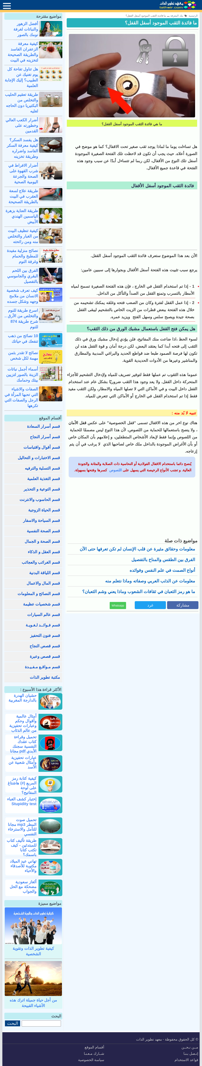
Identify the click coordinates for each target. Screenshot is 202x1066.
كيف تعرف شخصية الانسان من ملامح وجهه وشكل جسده (22, 296)
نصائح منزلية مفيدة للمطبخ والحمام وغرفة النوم (22, 256)
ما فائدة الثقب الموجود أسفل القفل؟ (161, 22)
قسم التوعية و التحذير (42, 489)
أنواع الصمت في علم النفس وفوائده (162, 570)
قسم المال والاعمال (43, 583)
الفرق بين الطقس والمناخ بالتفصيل (163, 559)
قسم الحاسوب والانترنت (40, 499)
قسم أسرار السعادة (43, 426)
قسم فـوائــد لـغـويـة (43, 625)
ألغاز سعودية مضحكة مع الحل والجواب (23, 887)
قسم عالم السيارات (43, 614)
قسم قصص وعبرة (45, 656)
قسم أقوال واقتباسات (41, 447)
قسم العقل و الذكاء (44, 552)
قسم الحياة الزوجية (44, 510)
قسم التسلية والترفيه (42, 468)
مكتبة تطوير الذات (45, 677)
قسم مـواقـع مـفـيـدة (42, 667)
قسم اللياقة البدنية (44, 573)
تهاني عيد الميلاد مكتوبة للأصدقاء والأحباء (23, 866)
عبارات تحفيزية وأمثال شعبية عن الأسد (22, 762)
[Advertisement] (132, 220)
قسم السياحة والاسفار (41, 520)
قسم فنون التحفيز (45, 635)
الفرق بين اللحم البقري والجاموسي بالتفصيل (22, 276)
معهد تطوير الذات (149, 1039)
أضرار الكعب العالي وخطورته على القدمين (22, 125)
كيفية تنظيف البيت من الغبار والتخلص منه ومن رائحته (23, 236)
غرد (150, 605)
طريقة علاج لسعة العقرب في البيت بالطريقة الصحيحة (23, 196)
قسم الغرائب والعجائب (41, 562)
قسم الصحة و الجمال (42, 541)
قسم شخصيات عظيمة (41, 604)
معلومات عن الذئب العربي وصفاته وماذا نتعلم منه (150, 580)
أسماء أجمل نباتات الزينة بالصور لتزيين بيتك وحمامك (22, 374)
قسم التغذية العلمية (43, 478)
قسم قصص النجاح (45, 646)
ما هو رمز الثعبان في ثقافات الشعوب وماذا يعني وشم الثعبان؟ (138, 591)
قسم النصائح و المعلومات (39, 593)
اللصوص (115, 470)
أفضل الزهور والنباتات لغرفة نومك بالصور (25, 29)
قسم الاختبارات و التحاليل (39, 458)
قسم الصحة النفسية (43, 531)
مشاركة (182, 605)
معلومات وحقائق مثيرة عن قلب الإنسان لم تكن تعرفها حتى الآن (137, 549)
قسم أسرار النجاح (45, 437)
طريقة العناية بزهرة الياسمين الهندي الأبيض (22, 216)
